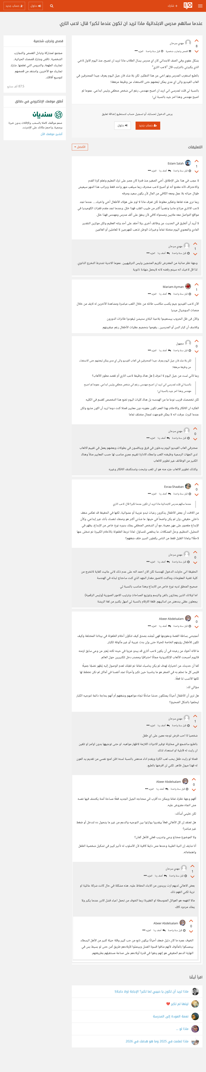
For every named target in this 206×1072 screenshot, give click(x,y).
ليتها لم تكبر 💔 (177, 1019)
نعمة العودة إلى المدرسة (170, 1031)
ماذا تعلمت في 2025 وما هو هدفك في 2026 (157, 1056)
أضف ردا (165, 171)
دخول (122, 125)
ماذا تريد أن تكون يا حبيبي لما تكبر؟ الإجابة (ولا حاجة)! (151, 1007)
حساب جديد (148, 125)
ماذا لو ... (182, 1044)
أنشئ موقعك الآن (51, 134)
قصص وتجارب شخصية (178, 51)
